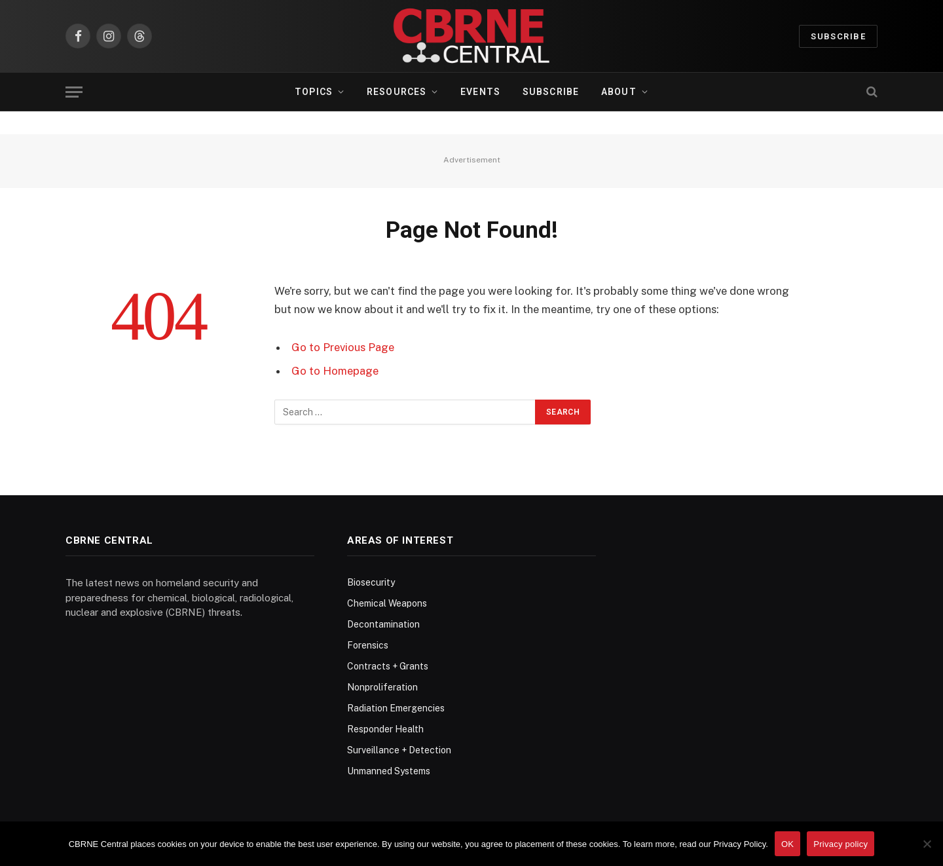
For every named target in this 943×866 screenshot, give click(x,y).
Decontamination (383, 624)
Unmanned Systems (388, 771)
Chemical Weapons (387, 603)
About (619, 91)
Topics (314, 91)
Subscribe (838, 36)
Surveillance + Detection (399, 750)
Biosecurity (371, 582)
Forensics (367, 645)
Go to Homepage (335, 370)
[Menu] (74, 92)
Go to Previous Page (342, 347)
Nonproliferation (382, 687)
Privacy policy (840, 844)
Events (480, 91)
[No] (926, 843)
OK (787, 844)
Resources (396, 91)
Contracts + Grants (387, 666)
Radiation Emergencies (396, 708)
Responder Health (385, 729)
